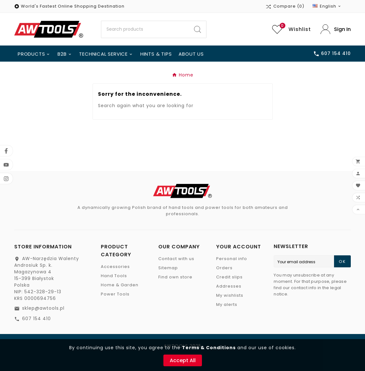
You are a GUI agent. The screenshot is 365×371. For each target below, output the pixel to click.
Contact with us (176, 259)
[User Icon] (335, 29)
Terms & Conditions (209, 347)
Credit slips (229, 277)
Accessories (115, 267)
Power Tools (115, 294)
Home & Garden (119, 285)
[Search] (145, 29)
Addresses (228, 286)
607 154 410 (36, 318)
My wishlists (229, 295)
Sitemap (168, 268)
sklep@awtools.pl (43, 308)
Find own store (175, 277)
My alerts (226, 304)
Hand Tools (114, 276)
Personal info (231, 259)
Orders (224, 268)
